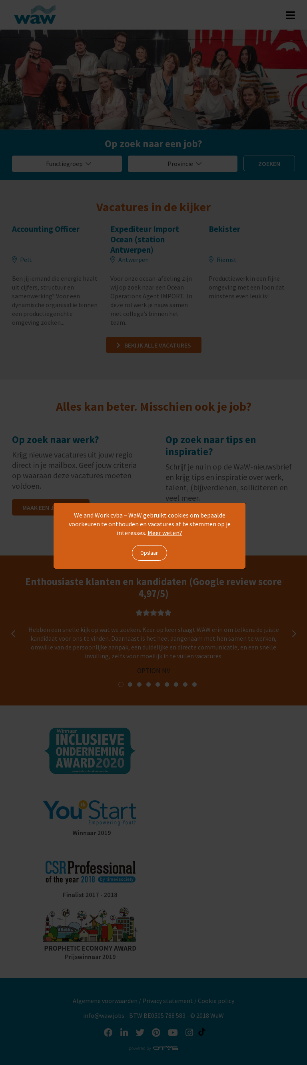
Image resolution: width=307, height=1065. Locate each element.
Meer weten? (165, 533)
